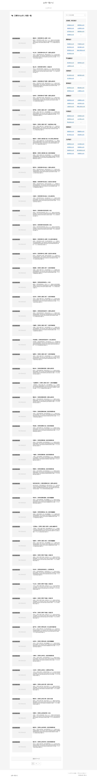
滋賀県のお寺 (70, 100)
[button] (85, 15)
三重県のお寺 (81, 91)
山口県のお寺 (81, 119)
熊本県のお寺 (70, 153)
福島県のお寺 (81, 31)
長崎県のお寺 (70, 150)
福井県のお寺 (81, 75)
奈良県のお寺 (81, 103)
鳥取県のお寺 (70, 116)
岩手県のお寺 (70, 31)
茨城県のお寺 (70, 44)
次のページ (36, 758)
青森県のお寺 (70, 28)
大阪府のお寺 (70, 106)
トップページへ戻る (72, 773)
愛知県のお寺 (81, 87)
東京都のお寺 (81, 47)
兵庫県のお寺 (81, 100)
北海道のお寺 (70, 25)
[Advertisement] (36, 26)
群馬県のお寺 (70, 50)
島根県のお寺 (70, 119)
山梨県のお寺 (70, 66)
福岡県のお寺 (70, 144)
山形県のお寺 (81, 28)
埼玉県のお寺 (70, 53)
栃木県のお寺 (70, 47)
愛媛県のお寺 (81, 131)
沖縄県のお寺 (81, 153)
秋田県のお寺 (81, 25)
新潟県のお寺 (70, 62)
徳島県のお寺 (70, 131)
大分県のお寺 (81, 144)
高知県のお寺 (81, 134)
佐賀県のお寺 (70, 147)
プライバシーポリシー (82, 773)
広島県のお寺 (81, 116)
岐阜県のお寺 (70, 87)
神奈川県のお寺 (81, 50)
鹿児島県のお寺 (81, 150)
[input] (75, 15)
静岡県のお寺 (70, 91)
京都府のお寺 (70, 103)
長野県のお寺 (81, 62)
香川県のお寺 (70, 134)
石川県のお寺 (70, 78)
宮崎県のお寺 (81, 147)
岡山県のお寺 (70, 122)
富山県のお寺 (70, 75)
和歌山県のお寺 (81, 106)
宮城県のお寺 (70, 34)
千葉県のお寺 (81, 44)
